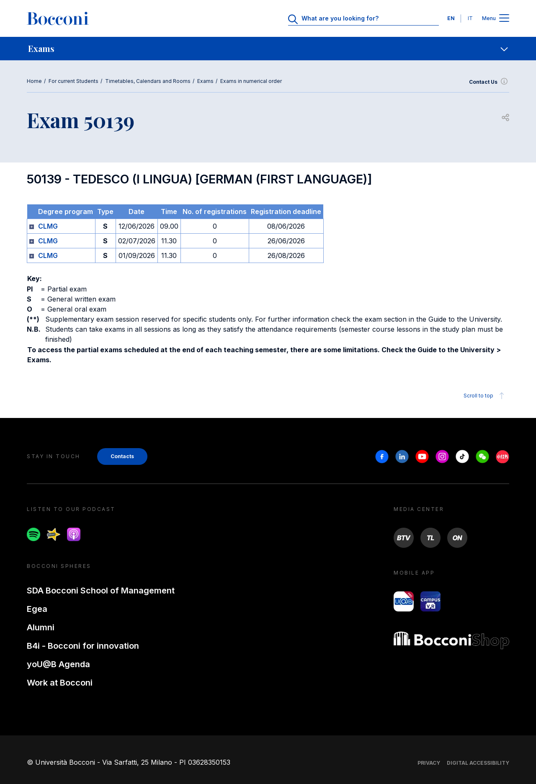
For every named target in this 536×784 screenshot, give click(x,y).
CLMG (48, 226)
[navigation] (268, 48)
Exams (205, 81)
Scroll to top (485, 396)
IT (470, 18)
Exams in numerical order (251, 81)
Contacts (122, 456)
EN (451, 18)
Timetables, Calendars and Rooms (148, 81)
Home (34, 81)
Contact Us (489, 82)
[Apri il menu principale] (504, 19)
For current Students (73, 81)
